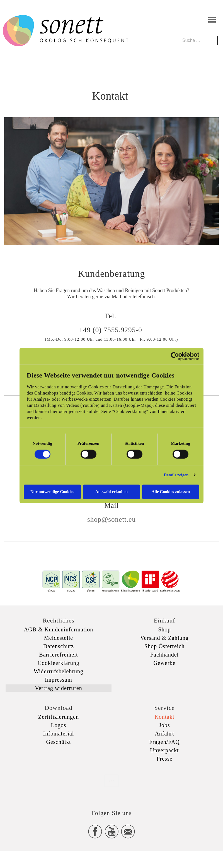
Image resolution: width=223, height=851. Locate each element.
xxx (111, 780)
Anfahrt (164, 733)
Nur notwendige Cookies (52, 491)
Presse (164, 759)
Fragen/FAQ (164, 742)
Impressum (58, 680)
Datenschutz (58, 646)
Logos (58, 725)
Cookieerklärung (58, 663)
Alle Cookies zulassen (171, 491)
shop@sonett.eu (111, 519)
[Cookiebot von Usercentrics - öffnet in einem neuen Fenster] (175, 356)
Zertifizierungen (58, 717)
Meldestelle (58, 638)
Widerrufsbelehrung (58, 671)
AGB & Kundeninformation (58, 629)
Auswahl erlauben (111, 491)
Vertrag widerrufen (58, 688)
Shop (164, 629)
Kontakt (164, 717)
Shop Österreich (164, 646)
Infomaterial (58, 733)
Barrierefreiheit (58, 655)
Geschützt (58, 742)
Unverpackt (164, 750)
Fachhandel (164, 655)
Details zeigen (176, 475)
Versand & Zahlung (164, 638)
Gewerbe (164, 663)
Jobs (164, 725)
